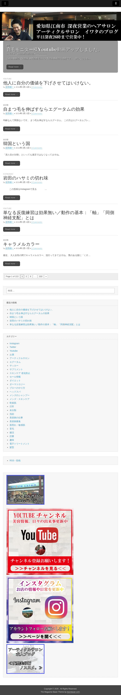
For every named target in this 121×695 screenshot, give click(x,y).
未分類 (5, 105)
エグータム (15, 362)
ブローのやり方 (17, 388)
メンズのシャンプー (19, 395)
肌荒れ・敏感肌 (17, 425)
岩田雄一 (13, 53)
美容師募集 (15, 421)
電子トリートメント (19, 443)
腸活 (12, 432)
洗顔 (12, 414)
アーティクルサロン (19, 358)
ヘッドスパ (15, 391)
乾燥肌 (13, 403)
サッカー (14, 365)
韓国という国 (16, 143)
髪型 (12, 447)
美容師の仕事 (16, 417)
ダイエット (15, 380)
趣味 (12, 440)
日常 (12, 406)
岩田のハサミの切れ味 (25, 178)
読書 (12, 436)
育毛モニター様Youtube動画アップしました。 (54, 49)
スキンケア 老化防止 (20, 373)
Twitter (13, 347)
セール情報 (15, 376)
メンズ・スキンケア (19, 399)
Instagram (8, 174)
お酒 (12, 354)
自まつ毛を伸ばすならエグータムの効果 (43, 109)
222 (41, 276)
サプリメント (16, 369)
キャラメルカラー (21, 244)
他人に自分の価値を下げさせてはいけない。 (48, 83)
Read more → (15, 67)
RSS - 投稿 (15, 460)
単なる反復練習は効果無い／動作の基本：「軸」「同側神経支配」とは (58, 215)
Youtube (7, 79)
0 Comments (41, 53)
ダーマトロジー (17, 384)
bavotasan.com (73, 692)
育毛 (8, 45)
